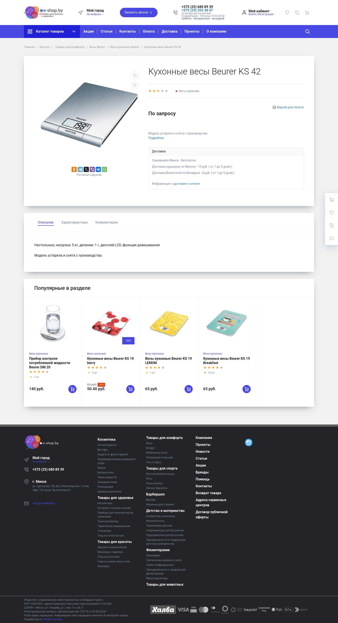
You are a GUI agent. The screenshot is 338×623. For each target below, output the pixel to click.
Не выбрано (96, 14)
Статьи (106, 31)
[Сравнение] (297, 12)
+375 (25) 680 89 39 (48, 469)
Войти (252, 14)
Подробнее (156, 138)
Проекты (192, 31)
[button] (203, 7)
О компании (216, 31)
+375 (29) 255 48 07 (197, 10)
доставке (180, 183)
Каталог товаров (52, 31)
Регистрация (265, 14)
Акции (88, 31)
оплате (195, 183)
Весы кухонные (38, 353)
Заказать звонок (138, 12)
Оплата (149, 31)
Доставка (170, 31)
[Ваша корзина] (307, 12)
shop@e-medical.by (44, 503)
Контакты (127, 31)
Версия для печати (290, 107)
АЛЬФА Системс (52, 619)
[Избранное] (287, 12)
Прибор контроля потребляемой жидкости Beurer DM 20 (49, 362)
